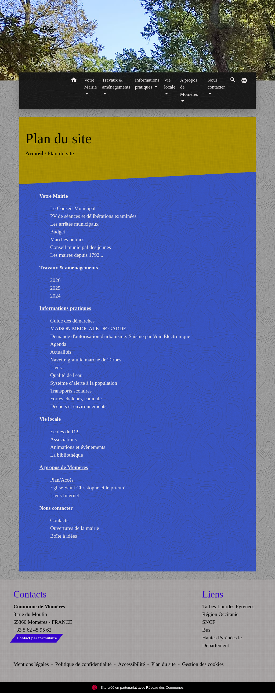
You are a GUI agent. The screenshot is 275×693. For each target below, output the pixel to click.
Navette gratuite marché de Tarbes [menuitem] (85, 359)
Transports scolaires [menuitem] (71, 391)
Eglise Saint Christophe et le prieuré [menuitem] (87, 487)
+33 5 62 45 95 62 (32, 630)
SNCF (208, 622)
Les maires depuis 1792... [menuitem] (76, 255)
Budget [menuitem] (57, 231)
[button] (74, 80)
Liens (212, 594)
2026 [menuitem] (55, 280)
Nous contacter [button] (216, 83)
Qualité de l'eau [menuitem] (66, 375)
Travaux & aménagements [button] (116, 83)
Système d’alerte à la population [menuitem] (83, 383)
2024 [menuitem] (55, 296)
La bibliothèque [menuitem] (66, 455)
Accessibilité (131, 664)
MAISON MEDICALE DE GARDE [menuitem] (88, 328)
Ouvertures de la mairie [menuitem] (74, 528)
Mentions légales (31, 664)
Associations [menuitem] (63, 439)
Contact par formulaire (37, 638)
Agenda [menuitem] (58, 344)
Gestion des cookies (203, 664)
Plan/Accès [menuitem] (62, 480)
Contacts (29, 594)
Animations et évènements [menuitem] (77, 447)
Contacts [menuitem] (59, 520)
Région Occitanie (220, 614)
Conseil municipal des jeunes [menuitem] (80, 247)
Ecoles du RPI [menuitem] (65, 431)
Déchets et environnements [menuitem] (78, 406)
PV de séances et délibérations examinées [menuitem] (93, 216)
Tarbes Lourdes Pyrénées (228, 606)
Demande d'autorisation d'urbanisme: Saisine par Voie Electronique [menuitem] (120, 336)
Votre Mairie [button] (90, 83)
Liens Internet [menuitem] (64, 495)
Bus (206, 630)
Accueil (34, 153)
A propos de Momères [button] (189, 87)
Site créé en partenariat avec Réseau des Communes (138, 687)
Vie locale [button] (169, 83)
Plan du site (60, 153)
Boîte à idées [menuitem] (63, 536)
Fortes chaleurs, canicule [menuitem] (76, 398)
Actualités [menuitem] (60, 352)
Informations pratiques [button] (147, 83)
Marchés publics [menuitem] (67, 239)
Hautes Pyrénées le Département (222, 641)
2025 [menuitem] (55, 288)
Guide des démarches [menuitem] (72, 321)
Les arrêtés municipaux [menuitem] (74, 224)
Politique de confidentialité (83, 664)
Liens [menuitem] (56, 367)
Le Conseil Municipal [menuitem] (73, 208)
